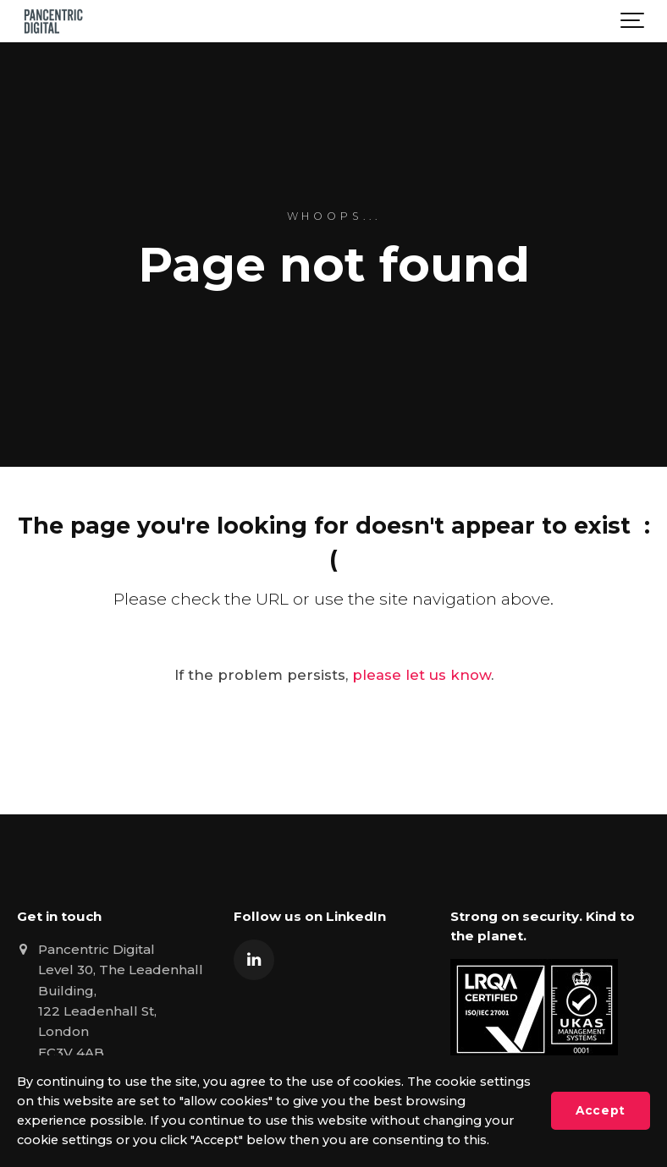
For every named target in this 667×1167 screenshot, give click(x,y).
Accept (600, 1110)
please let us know (421, 674)
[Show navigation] (633, 21)
